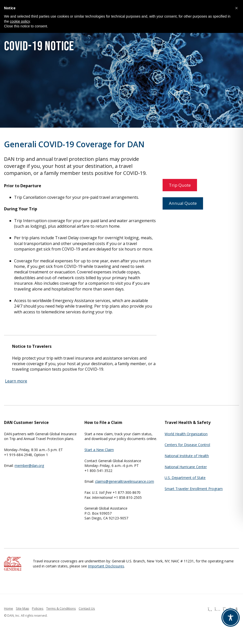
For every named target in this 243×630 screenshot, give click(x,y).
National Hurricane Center (186, 466)
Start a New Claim (99, 449)
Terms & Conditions (61, 608)
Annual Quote (183, 203)
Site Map (22, 608)
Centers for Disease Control (187, 444)
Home (8, 608)
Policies (37, 608)
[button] (236, 8)
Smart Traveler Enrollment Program (194, 488)
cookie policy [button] (20, 21)
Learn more (16, 381)
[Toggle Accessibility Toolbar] (230, 617)
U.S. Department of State (185, 477)
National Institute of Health (187, 455)
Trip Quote (180, 185)
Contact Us (87, 608)
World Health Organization (186, 433)
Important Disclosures (106, 566)
